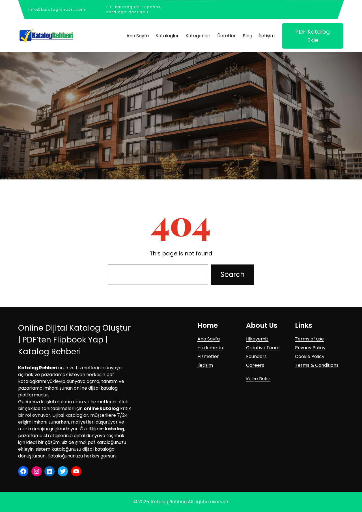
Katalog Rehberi (169, 501)
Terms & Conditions (317, 365)
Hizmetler (208, 356)
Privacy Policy (310, 347)
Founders (256, 356)
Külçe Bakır (258, 379)
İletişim (205, 365)
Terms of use (309, 339)
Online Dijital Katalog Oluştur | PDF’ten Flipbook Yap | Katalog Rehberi (74, 339)
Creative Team (262, 347)
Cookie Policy (309, 356)
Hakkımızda (210, 347)
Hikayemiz (257, 339)
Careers (255, 365)
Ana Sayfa (208, 339)
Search (233, 274)
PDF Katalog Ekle (312, 36)
